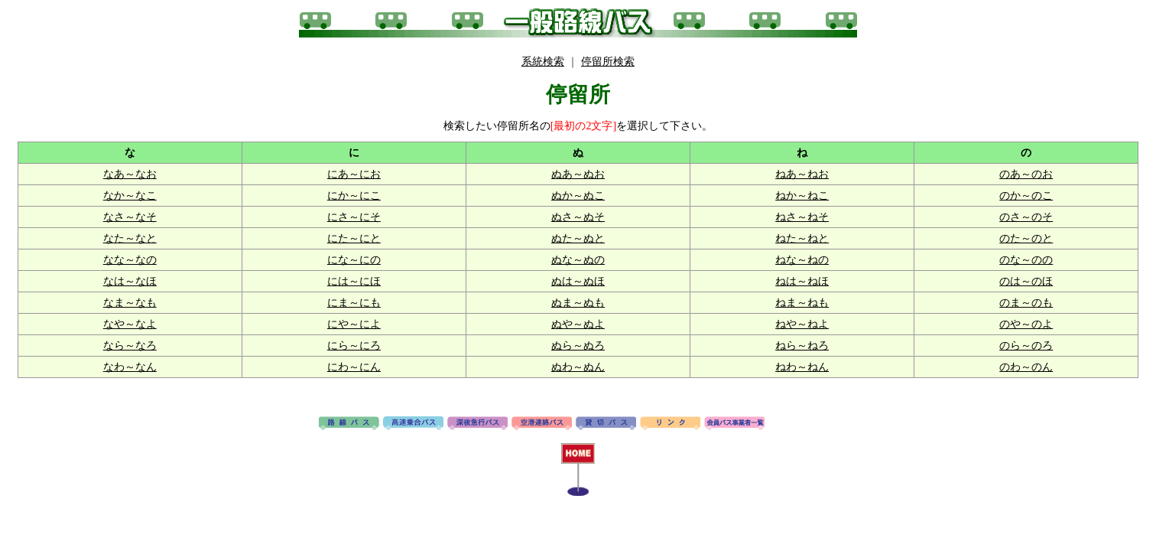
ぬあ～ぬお (578, 174)
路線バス (349, 424)
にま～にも (354, 302)
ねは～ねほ (802, 281)
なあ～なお (130, 174)
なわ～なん (130, 367)
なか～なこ (130, 195)
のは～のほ (1026, 281)
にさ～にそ (354, 217)
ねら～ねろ (802, 345)
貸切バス (606, 424)
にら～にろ (354, 345)
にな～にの (354, 260)
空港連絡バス (541, 424)
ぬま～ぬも (578, 302)
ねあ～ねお (802, 174)
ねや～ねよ (802, 324)
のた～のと (1026, 238)
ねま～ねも (802, 302)
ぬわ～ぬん (578, 367)
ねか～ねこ (802, 195)
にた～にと (354, 238)
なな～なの (130, 260)
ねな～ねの (802, 260)
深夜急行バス (477, 424)
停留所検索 (608, 61)
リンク (670, 424)
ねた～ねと (802, 238)
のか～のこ (1026, 195)
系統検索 (542, 61)
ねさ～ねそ (802, 217)
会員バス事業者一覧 (734, 424)
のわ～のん (1026, 367)
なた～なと (130, 238)
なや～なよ (130, 324)
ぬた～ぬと (578, 238)
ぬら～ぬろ (578, 345)
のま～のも (1026, 302)
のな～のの (1026, 260)
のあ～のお (1026, 174)
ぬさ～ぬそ (578, 217)
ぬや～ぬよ (578, 324)
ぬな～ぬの (578, 260)
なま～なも (130, 302)
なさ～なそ (130, 217)
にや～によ (354, 324)
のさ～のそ (1026, 217)
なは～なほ (130, 281)
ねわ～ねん (802, 367)
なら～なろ (130, 345)
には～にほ (354, 281)
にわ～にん (354, 367)
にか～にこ (354, 195)
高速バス (413, 424)
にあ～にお (354, 174)
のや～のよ (1026, 324)
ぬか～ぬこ (578, 195)
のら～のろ (1026, 345)
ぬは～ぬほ (578, 281)
